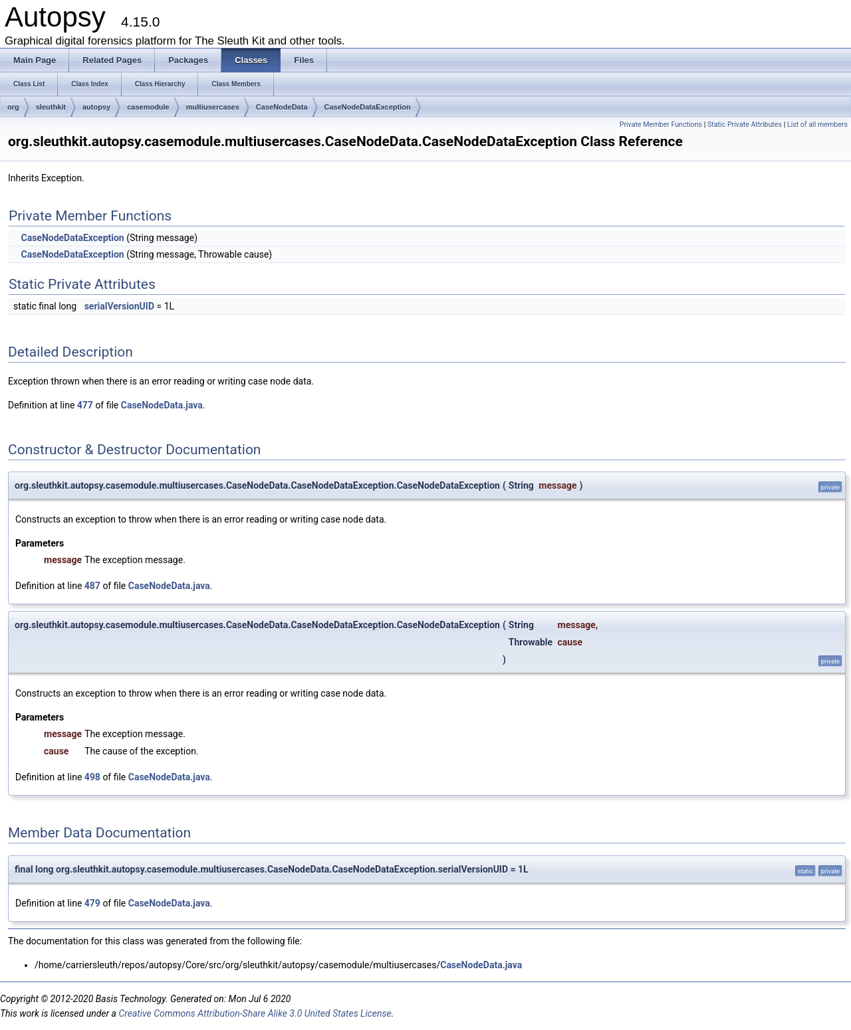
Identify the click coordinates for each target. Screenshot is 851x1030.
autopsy (96, 107)
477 (85, 405)
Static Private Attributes (744, 124)
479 (92, 903)
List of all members (817, 124)
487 (92, 585)
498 (92, 777)
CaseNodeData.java (162, 405)
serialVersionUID (119, 306)
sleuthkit (51, 107)
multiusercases (212, 107)
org (13, 107)
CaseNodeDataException (367, 107)
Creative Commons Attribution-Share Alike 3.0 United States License (254, 1013)
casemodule (148, 107)
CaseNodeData (282, 107)
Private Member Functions (661, 124)
